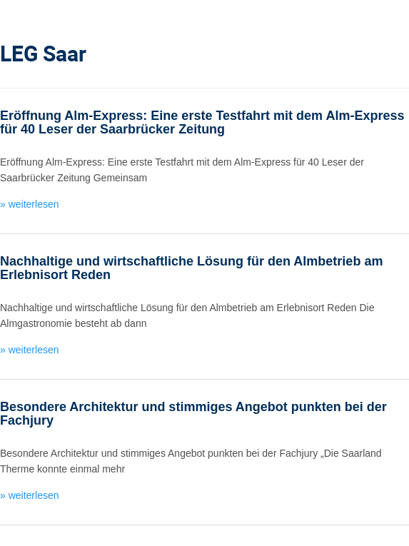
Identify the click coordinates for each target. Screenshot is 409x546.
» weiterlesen (29, 204)
